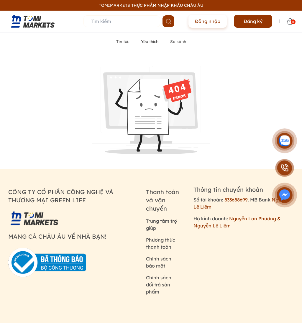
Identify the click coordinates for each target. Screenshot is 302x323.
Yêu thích (149, 41)
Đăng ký (253, 21)
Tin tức (122, 41)
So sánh (178, 41)
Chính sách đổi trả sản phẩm (158, 285)
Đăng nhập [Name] (207, 21)
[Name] (168, 21)
